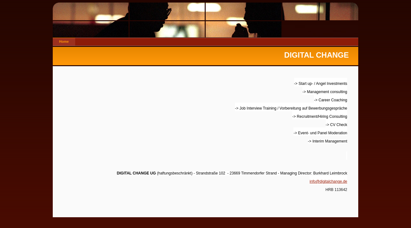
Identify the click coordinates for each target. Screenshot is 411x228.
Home (64, 41)
